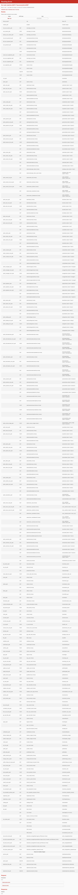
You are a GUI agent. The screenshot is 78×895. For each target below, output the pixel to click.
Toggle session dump (6, 882)
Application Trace (4, 9)
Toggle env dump (5, 885)
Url (10, 18)
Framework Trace (11, 9)
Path (8, 18)
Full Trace (17, 9)
